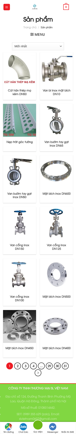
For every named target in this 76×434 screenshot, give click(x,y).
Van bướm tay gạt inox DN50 (19, 195)
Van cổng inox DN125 (56, 246)
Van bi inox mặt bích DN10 (56, 92)
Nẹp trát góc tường (19, 142)
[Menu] (6, 7)
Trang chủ (30, 27)
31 (65, 366)
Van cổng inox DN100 (19, 298)
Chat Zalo (23, 428)
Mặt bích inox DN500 (57, 296)
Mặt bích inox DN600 (57, 193)
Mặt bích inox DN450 (19, 348)
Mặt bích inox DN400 (57, 348)
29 (49, 366)
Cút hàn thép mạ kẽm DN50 (19, 92)
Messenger (52, 428)
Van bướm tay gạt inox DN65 (56, 143)
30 (57, 366)
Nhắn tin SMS (67, 428)
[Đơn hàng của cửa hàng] (38, 46)
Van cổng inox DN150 (19, 246)
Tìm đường (8, 428)
